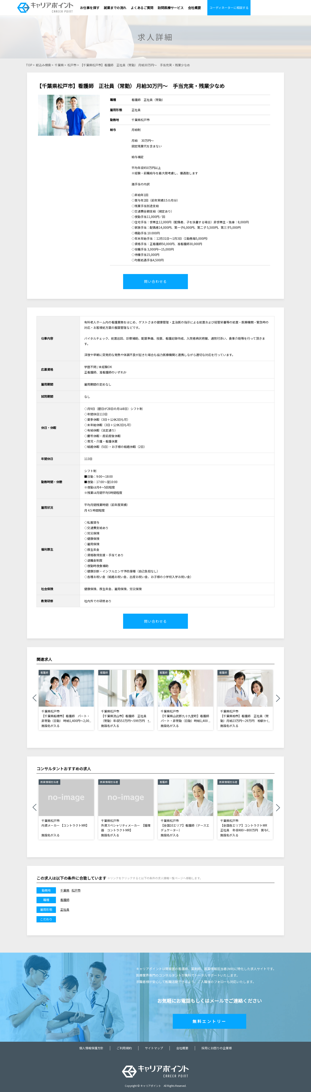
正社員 (64, 909)
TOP (29, 65)
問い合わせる (155, 281)
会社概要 (194, 7)
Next (278, 698)
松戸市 (71, 65)
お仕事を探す (89, 7)
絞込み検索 (43, 65)
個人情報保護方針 (91, 1048)
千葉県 (59, 65)
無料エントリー (209, 1021)
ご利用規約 (124, 1048)
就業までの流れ (115, 7)
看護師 (64, 900)
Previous (34, 698)
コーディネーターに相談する (229, 7)
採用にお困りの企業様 (217, 1048)
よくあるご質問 (142, 7)
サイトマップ (154, 1048)
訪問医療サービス (171, 7)
